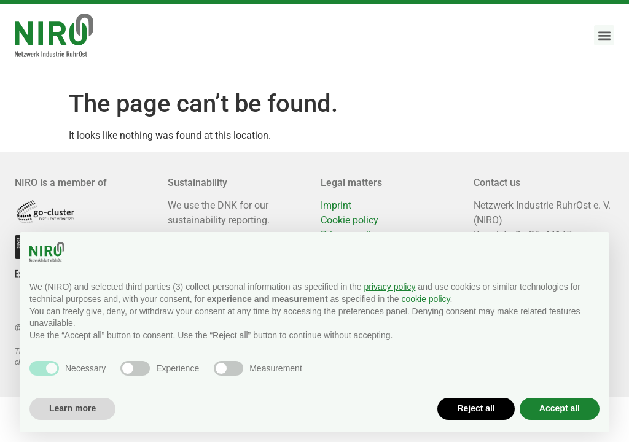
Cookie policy (349, 220)
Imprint (336, 205)
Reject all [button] (475, 408)
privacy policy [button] (389, 287)
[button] (604, 35)
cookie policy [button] (425, 299)
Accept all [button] (559, 408)
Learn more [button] (72, 408)
